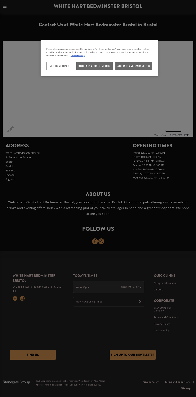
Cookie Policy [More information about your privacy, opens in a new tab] (78, 55)
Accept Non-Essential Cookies (134, 65)
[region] (99, 58)
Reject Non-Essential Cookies (94, 65)
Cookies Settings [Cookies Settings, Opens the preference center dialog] (59, 65)
